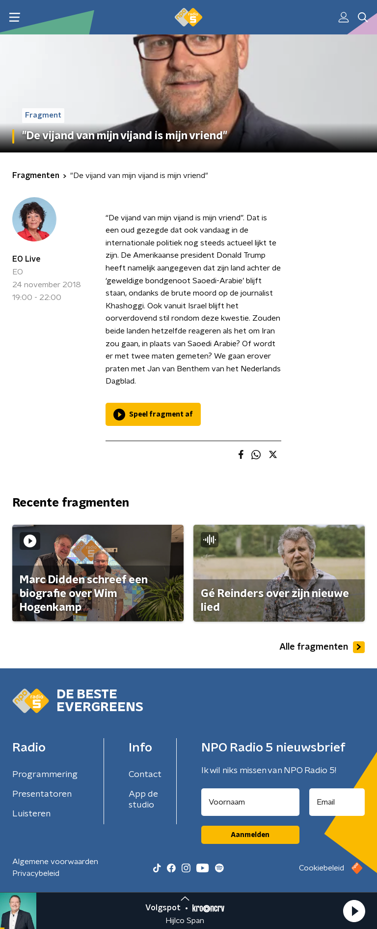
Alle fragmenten (322, 647)
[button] (354, 911)
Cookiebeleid (321, 868)
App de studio (143, 799)
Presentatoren (42, 794)
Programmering (45, 774)
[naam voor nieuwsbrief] (250, 802)
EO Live (26, 259)
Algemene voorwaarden (55, 862)
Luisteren (31, 813)
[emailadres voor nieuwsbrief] (337, 802)
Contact (145, 774)
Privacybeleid (35, 873)
